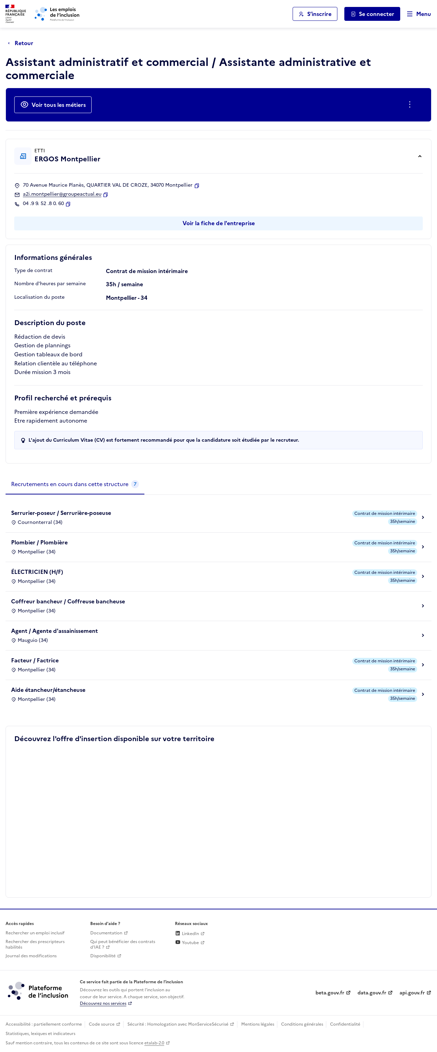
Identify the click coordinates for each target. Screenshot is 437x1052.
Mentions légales (257, 1024)
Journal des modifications (31, 956)
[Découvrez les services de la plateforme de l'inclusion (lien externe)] (39, 990)
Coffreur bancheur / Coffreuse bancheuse (68, 601)
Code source (102, 1024)
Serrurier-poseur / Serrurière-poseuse (61, 513)
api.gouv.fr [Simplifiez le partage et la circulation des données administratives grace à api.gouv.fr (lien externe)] (412, 992)
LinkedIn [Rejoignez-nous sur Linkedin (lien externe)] (187, 934)
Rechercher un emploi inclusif (35, 933)
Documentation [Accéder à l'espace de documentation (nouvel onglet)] (106, 933)
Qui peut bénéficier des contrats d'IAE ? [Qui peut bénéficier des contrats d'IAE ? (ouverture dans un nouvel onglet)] (122, 945)
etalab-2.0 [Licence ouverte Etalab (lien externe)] (154, 1043)
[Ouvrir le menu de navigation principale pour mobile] (415, 14)
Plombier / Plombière (39, 542)
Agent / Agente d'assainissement (54, 631)
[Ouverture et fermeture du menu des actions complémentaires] (411, 104)
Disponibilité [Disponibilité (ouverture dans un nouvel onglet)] (103, 956)
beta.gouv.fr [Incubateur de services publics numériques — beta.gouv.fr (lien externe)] (330, 992)
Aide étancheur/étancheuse (48, 690)
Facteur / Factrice (35, 660)
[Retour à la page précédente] (22, 43)
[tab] (75, 484)
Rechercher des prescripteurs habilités (35, 945)
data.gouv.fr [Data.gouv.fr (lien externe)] (372, 992)
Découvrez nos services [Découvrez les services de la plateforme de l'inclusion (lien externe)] (103, 1003)
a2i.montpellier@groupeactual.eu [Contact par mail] (62, 194)
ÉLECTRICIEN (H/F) (37, 572)
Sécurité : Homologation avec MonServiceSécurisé (177, 1024)
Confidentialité (345, 1024)
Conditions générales (302, 1024)
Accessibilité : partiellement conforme (44, 1024)
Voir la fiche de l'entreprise (219, 223)
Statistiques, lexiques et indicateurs (40, 1033)
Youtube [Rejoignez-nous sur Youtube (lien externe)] (187, 943)
